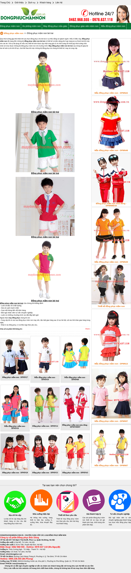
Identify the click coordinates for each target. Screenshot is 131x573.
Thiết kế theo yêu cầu (67, 515)
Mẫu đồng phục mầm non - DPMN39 (111, 262)
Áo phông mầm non (31, 26)
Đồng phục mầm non (10, 26)
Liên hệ (58, 2)
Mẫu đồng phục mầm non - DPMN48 (111, 150)
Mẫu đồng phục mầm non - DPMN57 (111, 421)
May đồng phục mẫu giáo (55, 26)
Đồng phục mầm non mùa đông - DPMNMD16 (111, 204)
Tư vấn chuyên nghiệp (120, 514)
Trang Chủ (5, 2)
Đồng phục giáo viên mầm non (84, 26)
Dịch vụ (31, 2)
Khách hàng (45, 2)
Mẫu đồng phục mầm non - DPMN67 (111, 465)
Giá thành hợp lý (93, 514)
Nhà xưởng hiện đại (41, 514)
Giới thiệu (19, 2)
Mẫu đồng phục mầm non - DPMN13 (111, 364)
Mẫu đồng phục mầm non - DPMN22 (111, 93)
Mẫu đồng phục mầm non (113, 26)
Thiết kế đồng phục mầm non (111, 306)
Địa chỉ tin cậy (15, 515)
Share (87, 329)
